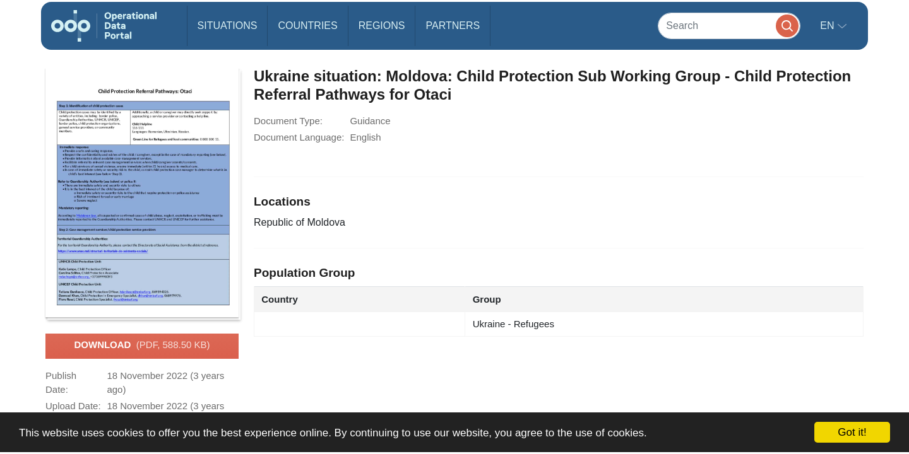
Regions (382, 25)
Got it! (852, 432)
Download (142, 345)
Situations (228, 25)
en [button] (828, 25)
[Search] (729, 25)
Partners (452, 25)
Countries (307, 25)
